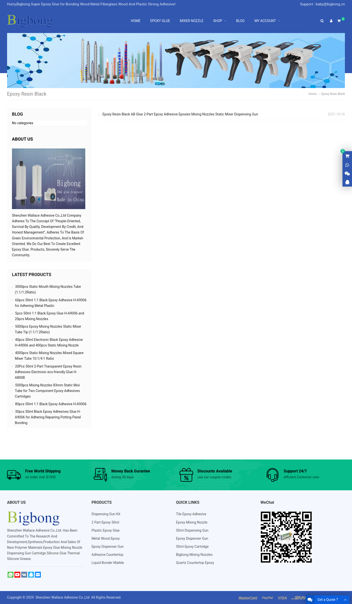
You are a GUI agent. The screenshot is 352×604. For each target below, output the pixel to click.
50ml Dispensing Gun (192, 530)
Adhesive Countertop (107, 555)
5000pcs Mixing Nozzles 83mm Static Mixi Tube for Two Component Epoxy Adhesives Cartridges (47, 390)
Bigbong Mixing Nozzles (194, 555)
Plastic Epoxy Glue (105, 530)
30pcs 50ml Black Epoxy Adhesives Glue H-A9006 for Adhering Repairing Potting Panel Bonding (48, 417)
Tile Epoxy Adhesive (191, 514)
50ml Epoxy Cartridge (192, 546)
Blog (17, 114)
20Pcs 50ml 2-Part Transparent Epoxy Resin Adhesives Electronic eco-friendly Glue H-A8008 (48, 372)
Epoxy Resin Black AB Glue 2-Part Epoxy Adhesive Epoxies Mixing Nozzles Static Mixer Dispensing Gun (180, 114)
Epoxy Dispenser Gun (107, 546)
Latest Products (31, 274)
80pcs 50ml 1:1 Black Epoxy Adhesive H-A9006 (51, 404)
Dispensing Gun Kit (105, 514)
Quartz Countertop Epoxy (195, 563)
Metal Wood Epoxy (105, 538)
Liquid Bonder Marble (107, 563)
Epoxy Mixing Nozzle (191, 522)
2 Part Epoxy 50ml (105, 522)
